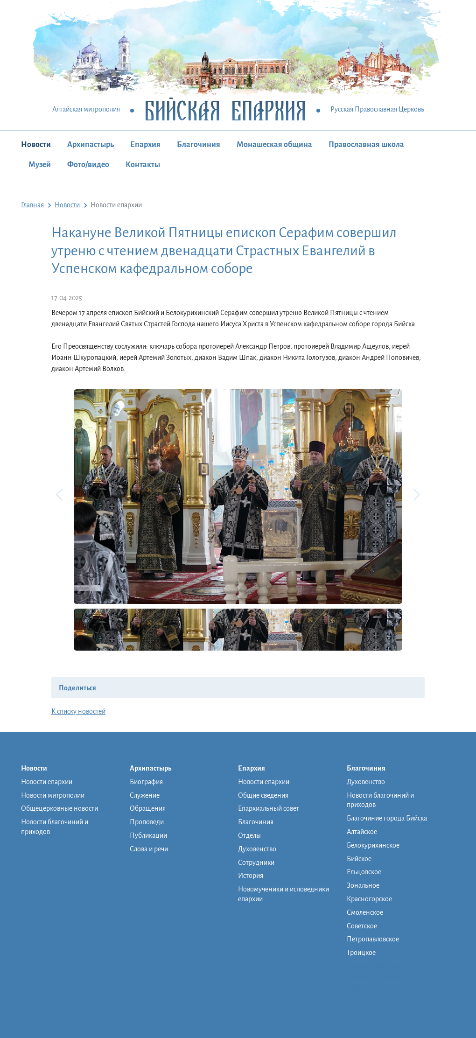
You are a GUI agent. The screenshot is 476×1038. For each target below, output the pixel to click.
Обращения (148, 808)
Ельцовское (364, 872)
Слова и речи (149, 849)
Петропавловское (373, 939)
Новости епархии (46, 782)
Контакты (143, 165)
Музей (39, 165)
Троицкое (361, 952)
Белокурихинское (373, 845)
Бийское (359, 859)
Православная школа (366, 144)
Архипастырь (90, 144)
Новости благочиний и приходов (54, 826)
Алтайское (362, 831)
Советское (362, 926)
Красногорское (369, 899)
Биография (146, 782)
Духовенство (257, 849)
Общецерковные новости (59, 808)
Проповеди (147, 822)
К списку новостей (78, 711)
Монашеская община (274, 144)
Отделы (249, 835)
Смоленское (365, 912)
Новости (36, 144)
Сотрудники (256, 862)
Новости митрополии (52, 795)
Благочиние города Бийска (387, 818)
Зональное (363, 885)
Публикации (148, 835)
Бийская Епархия (225, 110)
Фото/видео (88, 165)
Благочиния (198, 144)
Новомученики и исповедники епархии (283, 894)
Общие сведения (263, 795)
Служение (145, 795)
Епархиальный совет (268, 808)
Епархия (145, 144)
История (250, 875)
